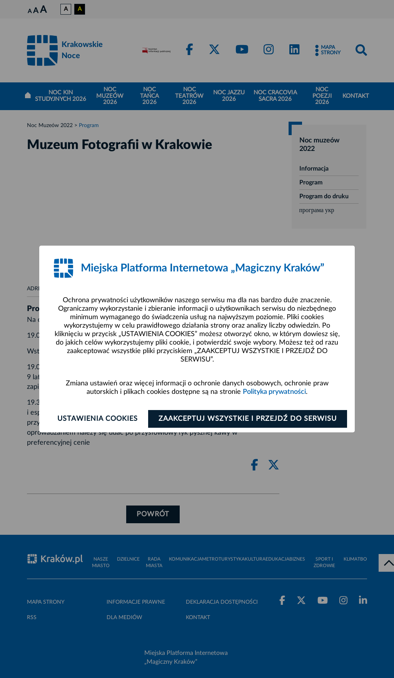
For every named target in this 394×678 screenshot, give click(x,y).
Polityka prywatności (274, 391)
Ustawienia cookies (97, 418)
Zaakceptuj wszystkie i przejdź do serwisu (248, 418)
